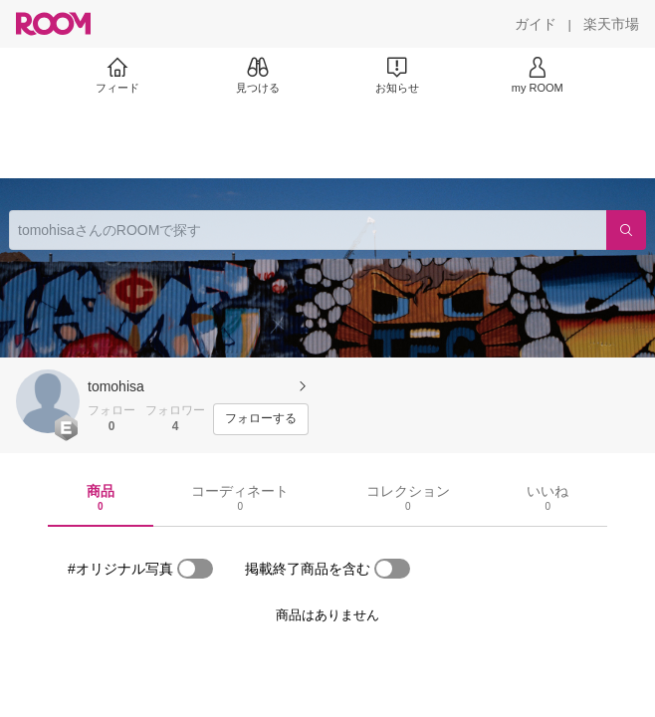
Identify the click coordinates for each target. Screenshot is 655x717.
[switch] (195, 569)
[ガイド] (535, 24)
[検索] (626, 230)
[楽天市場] (611, 24)
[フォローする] (261, 419)
